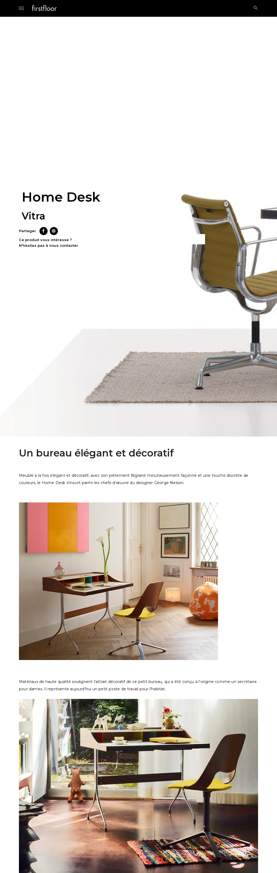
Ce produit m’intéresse (173, 239)
